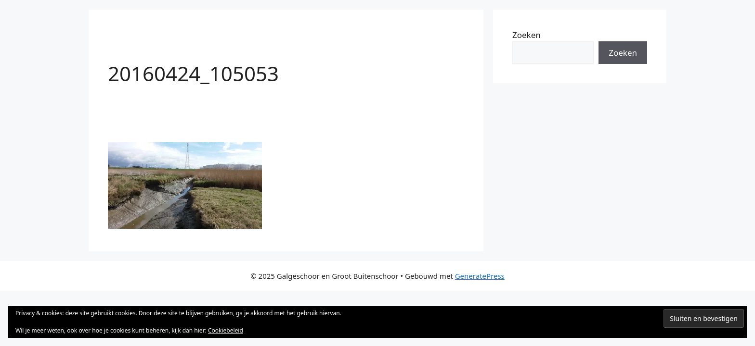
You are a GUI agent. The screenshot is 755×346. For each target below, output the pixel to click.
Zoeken (526, 34)
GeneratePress (480, 276)
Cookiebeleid (225, 330)
